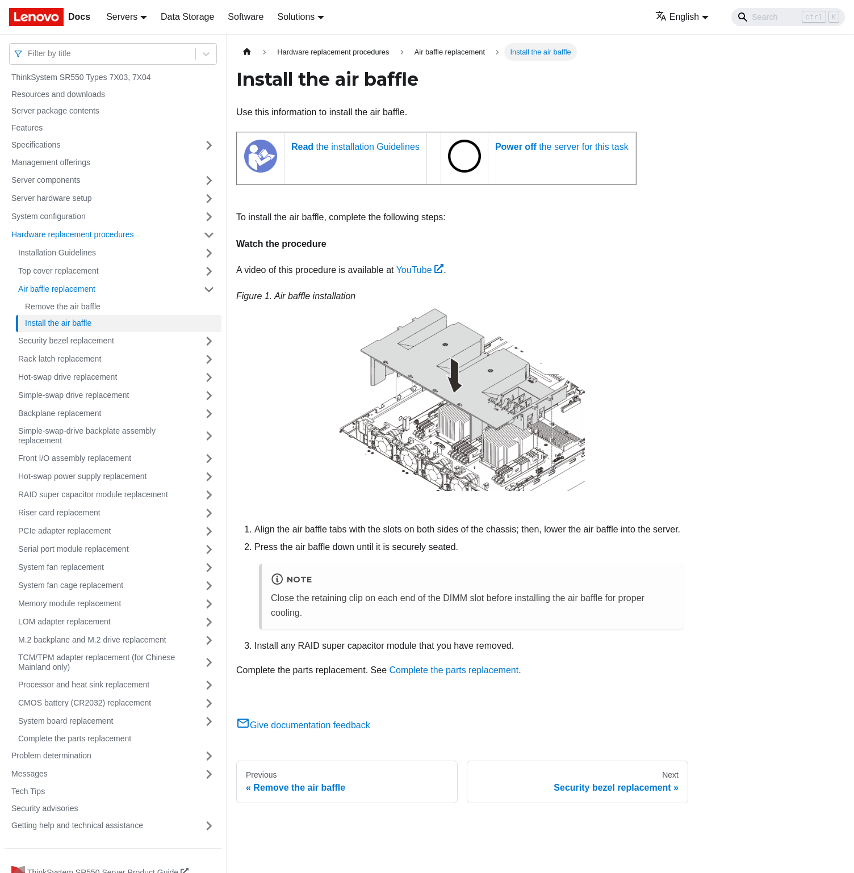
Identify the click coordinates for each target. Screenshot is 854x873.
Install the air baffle (58, 323)
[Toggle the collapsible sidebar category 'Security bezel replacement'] (208, 341)
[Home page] (247, 52)
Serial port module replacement (73, 548)
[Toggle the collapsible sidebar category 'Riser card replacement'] (208, 513)
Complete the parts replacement (74, 738)
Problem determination (51, 755)
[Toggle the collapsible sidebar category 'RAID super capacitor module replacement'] (208, 495)
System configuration (48, 216)
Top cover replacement (58, 270)
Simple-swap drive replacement (73, 395)
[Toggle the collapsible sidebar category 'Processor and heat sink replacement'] (208, 685)
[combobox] (29, 53)
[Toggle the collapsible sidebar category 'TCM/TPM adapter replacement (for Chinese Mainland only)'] (208, 662)
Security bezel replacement (66, 340)
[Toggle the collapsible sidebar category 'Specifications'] (208, 145)
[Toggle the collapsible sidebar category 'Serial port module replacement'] (208, 549)
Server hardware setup (51, 198)
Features (27, 127)
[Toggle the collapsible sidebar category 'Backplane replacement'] (208, 414)
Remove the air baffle (63, 306)
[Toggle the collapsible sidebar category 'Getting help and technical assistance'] (208, 826)
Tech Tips (28, 791)
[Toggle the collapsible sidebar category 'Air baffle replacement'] (208, 289)
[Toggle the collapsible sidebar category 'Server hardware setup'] (208, 199)
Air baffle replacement (56, 288)
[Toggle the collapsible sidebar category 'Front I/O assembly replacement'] (208, 459)
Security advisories (44, 808)
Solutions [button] (296, 17)
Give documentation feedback (303, 725)
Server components (45, 179)
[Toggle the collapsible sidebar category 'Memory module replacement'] (208, 604)
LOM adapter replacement (64, 621)
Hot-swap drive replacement (67, 376)
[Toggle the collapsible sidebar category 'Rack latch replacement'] (208, 359)
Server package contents (55, 110)
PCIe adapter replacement (64, 530)
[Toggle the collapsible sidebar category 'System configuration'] (208, 217)
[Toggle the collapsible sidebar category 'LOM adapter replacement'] (208, 622)
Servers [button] (121, 17)
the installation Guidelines (355, 147)
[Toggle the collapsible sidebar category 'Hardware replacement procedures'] (208, 235)
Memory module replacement (69, 603)
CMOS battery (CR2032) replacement (84, 702)
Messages (29, 773)
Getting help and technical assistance (77, 825)
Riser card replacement (59, 512)
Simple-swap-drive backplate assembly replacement (87, 436)
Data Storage (187, 17)
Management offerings (50, 162)
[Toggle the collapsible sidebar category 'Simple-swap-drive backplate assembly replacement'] (208, 436)
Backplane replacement (59, 413)
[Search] (788, 17)
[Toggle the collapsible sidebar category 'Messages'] (208, 774)
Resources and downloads (58, 94)
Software (245, 17)
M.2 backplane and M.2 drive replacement (92, 639)
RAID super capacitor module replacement (93, 494)
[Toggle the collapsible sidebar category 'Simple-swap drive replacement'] (208, 396)
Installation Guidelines (57, 252)
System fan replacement (61, 567)
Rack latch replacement (59, 358)
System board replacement (65, 720)
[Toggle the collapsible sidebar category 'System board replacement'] (208, 721)
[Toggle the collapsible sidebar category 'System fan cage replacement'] (208, 586)
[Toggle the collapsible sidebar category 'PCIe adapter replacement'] (208, 531)
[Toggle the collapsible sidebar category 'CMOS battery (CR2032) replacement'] (208, 703)
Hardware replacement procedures (72, 234)
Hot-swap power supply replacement (82, 476)
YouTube (420, 270)
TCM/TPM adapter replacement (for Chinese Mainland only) (96, 662)
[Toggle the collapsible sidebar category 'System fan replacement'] (208, 568)
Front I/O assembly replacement (74, 458)
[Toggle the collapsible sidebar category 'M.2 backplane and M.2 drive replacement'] (208, 640)
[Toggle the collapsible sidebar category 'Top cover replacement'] (208, 271)
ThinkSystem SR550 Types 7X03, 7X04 (81, 77)
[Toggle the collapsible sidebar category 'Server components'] (208, 180)
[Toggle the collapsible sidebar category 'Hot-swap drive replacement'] (208, 377)
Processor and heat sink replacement (83, 684)
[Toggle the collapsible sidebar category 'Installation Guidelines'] (208, 253)
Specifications (35, 144)
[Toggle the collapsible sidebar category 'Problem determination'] (208, 756)
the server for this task (562, 147)
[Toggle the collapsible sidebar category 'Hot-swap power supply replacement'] (208, 477)
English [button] (677, 17)
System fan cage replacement (70, 585)
